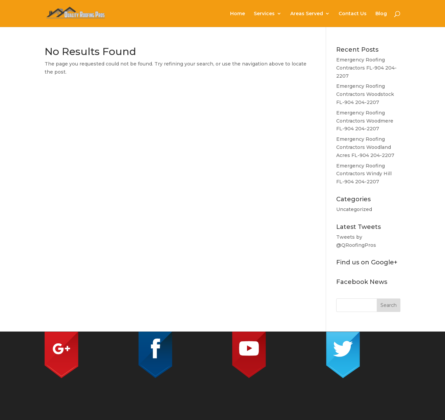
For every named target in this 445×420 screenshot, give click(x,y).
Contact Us (353, 14)
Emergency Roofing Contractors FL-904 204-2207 (366, 68)
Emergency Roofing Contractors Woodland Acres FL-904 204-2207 (365, 147)
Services (264, 14)
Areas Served (306, 14)
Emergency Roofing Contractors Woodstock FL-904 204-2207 (365, 94)
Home (237, 14)
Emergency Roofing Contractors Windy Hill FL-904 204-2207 (364, 174)
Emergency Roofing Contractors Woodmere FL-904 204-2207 (364, 121)
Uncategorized (354, 209)
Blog (381, 14)
